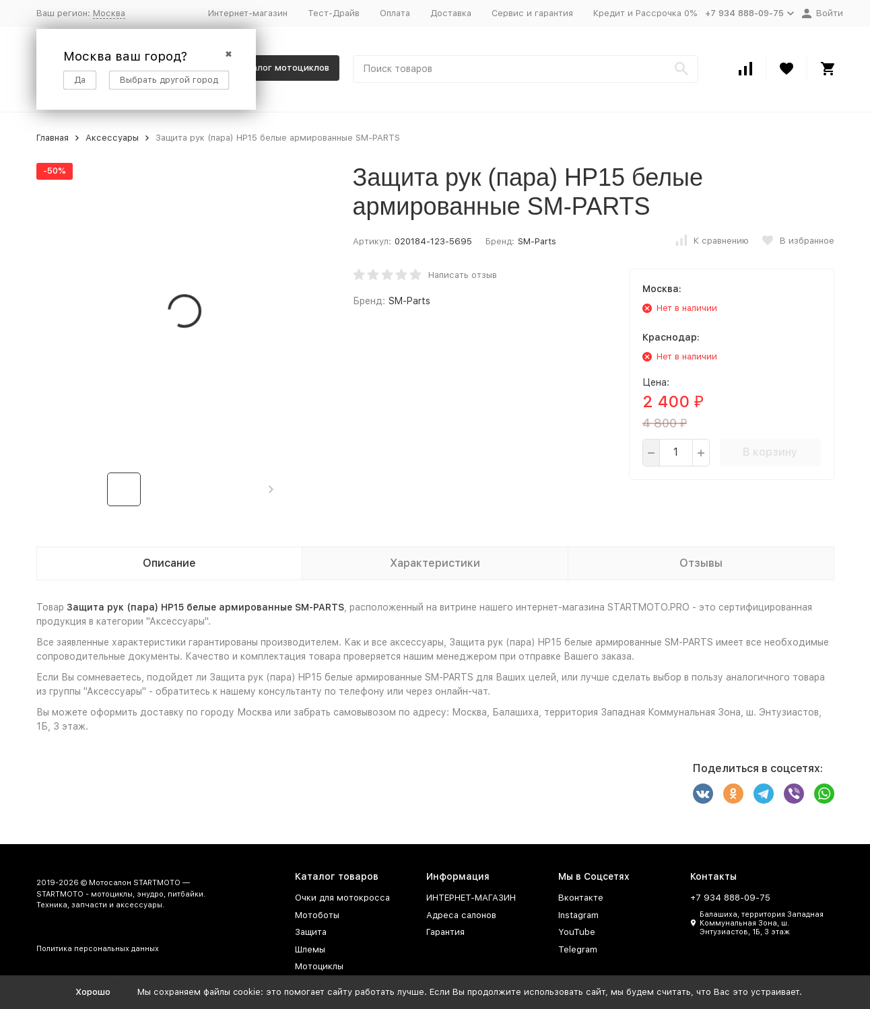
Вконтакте (580, 898)
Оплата (395, 13)
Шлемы (310, 949)
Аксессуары (112, 138)
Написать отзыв (462, 275)
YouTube (576, 932)
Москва (109, 13)
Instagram (578, 915)
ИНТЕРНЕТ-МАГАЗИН (471, 898)
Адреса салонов (461, 915)
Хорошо (92, 992)
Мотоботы (317, 915)
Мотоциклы (319, 966)
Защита (311, 932)
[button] (271, 489)
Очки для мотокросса (342, 898)
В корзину (770, 452)
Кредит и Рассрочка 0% (645, 13)
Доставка (450, 13)
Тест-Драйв (334, 13)
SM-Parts (537, 241)
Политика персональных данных (97, 948)
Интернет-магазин (248, 13)
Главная (52, 138)
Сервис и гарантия (532, 13)
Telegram (577, 949)
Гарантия (445, 932)
